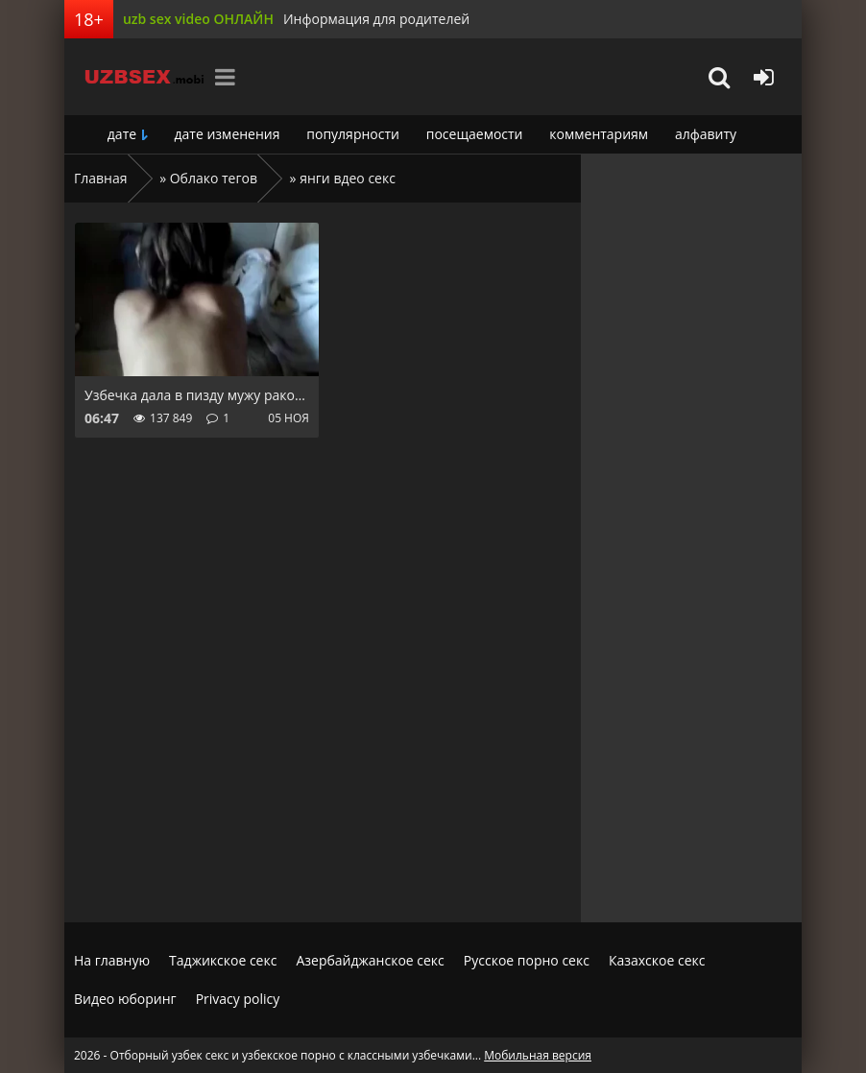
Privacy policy (238, 999)
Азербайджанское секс (370, 960)
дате (122, 134)
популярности (352, 134)
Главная (101, 178)
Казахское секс (657, 960)
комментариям (598, 134)
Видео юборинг (125, 999)
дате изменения (227, 134)
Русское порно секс (526, 960)
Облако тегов (213, 178)
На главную (112, 960)
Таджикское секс (223, 960)
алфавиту (705, 134)
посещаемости (474, 134)
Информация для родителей (376, 19)
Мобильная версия (537, 1055)
